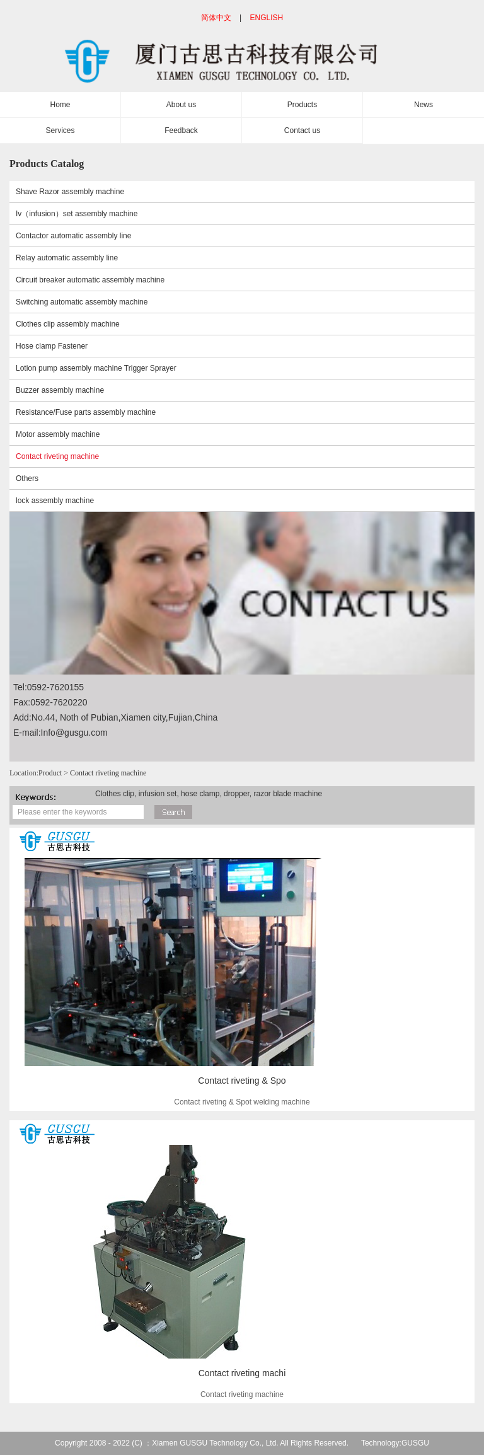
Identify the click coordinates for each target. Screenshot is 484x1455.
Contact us (302, 130)
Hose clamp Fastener (52, 346)
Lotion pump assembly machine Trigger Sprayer (96, 368)
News (423, 104)
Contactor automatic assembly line (73, 235)
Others (27, 478)
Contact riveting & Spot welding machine (241, 1102)
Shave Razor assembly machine (70, 191)
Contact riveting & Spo (241, 1080)
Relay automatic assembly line (67, 257)
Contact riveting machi (242, 1373)
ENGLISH (267, 17)
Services (59, 130)
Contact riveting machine (57, 456)
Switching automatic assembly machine (81, 302)
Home (60, 104)
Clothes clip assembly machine (68, 324)
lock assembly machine (55, 500)
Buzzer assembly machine (60, 390)
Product (50, 772)
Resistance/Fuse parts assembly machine (86, 412)
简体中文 (216, 17)
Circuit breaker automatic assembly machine (90, 279)
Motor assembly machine (58, 434)
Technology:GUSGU (395, 1443)
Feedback (181, 130)
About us (181, 104)
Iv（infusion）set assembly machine (76, 213)
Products (302, 104)
